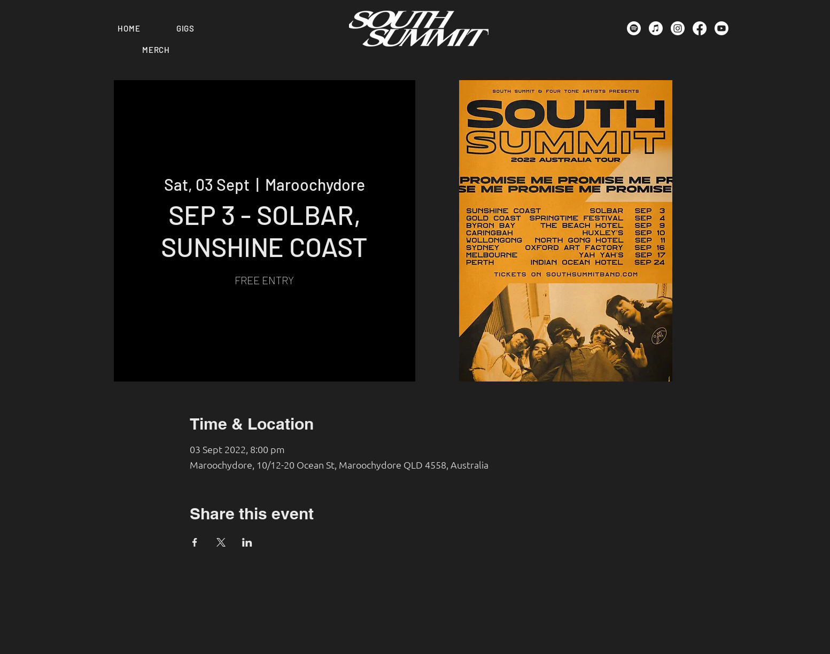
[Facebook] (700, 28)
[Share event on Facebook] (195, 542)
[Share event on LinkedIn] (247, 542)
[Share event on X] (221, 542)
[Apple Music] (656, 28)
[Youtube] (721, 28)
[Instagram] (678, 28)
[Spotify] (634, 28)
